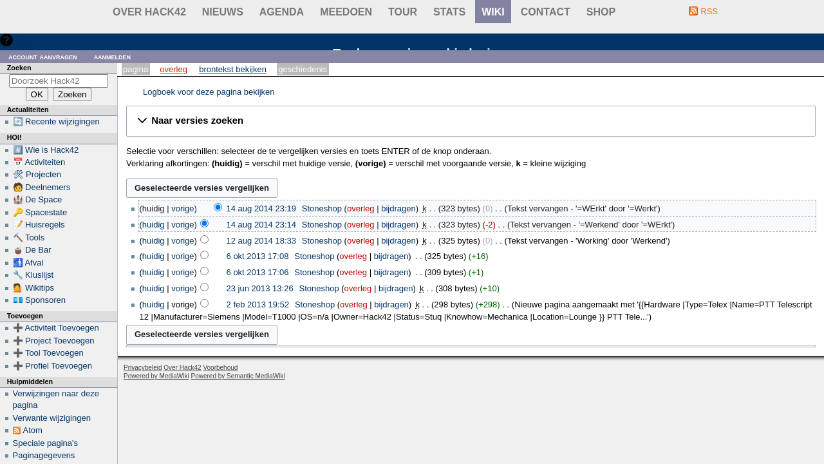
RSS (709, 11)
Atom (32, 430)
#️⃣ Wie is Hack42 (46, 150)
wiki (493, 11)
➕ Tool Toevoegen (48, 353)
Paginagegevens (44, 455)
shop (600, 11)
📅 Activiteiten (39, 162)
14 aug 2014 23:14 (261, 224)
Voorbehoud (220, 367)
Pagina (135, 69)
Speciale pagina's (46, 443)
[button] (471, 121)
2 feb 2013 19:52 (258, 304)
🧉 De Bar (32, 250)
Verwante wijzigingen (52, 418)
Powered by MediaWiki (156, 376)
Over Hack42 (149, 11)
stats (449, 11)
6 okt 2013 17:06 (258, 272)
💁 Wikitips (33, 288)
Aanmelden (112, 56)
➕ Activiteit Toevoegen (56, 328)
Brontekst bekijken (233, 69)
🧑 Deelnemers (42, 187)
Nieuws (222, 11)
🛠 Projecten (37, 174)
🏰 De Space (37, 199)
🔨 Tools (29, 237)
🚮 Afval (28, 262)
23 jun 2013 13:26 (260, 288)
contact (545, 11)
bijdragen (398, 208)
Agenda (281, 11)
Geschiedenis (302, 69)
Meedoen (346, 11)
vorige (182, 208)
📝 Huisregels (39, 224)
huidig (153, 224)
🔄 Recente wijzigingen (56, 121)
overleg (361, 208)
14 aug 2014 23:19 (261, 208)
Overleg (173, 69)
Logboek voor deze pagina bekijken (209, 92)
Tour (402, 11)
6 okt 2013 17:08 (258, 256)
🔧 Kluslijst (33, 275)
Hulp (24, 39)
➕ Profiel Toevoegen (52, 366)
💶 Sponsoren (39, 300)
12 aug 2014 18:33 (261, 241)
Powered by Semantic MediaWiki (238, 376)
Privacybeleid (143, 367)
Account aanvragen (42, 56)
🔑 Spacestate (40, 212)
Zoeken (19, 68)
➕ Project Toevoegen (54, 340)
